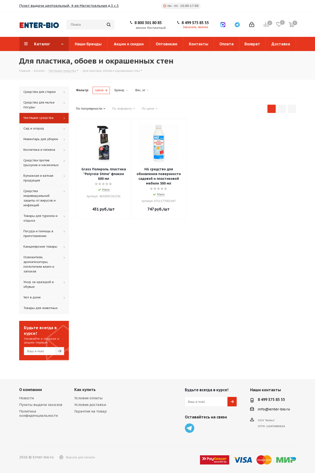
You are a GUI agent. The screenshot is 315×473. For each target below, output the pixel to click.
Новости (26, 398)
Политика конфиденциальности (38, 413)
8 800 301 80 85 (148, 22)
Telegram (189, 428)
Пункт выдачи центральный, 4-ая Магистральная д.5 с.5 (69, 5)
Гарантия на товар (90, 411)
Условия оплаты (88, 398)
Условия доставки (90, 404)
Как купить (85, 389)
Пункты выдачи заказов (40, 404)
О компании (30, 389)
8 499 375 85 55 (195, 23)
